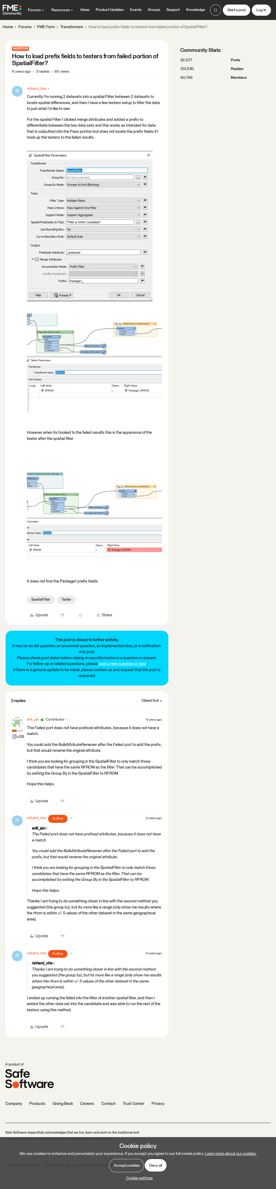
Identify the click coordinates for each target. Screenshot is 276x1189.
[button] (236, 10)
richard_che (36, 88)
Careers (87, 1104)
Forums (25, 27)
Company (13, 1104)
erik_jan (33, 719)
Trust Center (133, 1104)
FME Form (46, 27)
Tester (66, 599)
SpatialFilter (40, 599)
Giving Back (63, 1104)
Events (135, 10)
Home (8, 27)
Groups (154, 10)
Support (173, 10)
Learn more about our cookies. (231, 1154)
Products (37, 1104)
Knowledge (195, 10)
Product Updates (110, 10)
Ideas (84, 10)
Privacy (158, 1104)
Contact (108, 1104)
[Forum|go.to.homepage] (12, 10)
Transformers (71, 27)
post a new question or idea (122, 664)
